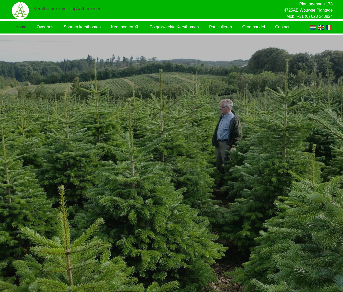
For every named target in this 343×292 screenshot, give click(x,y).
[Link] (20, 10)
